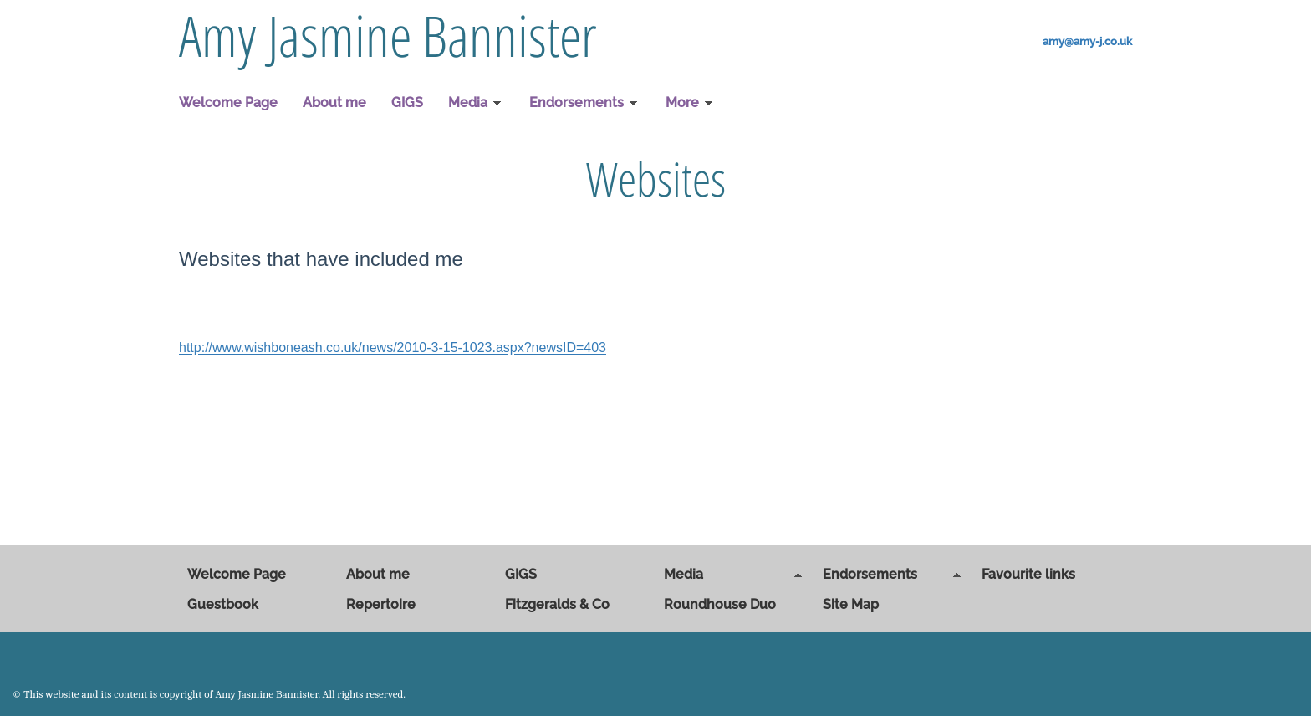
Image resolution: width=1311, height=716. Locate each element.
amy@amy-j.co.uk (1087, 41)
